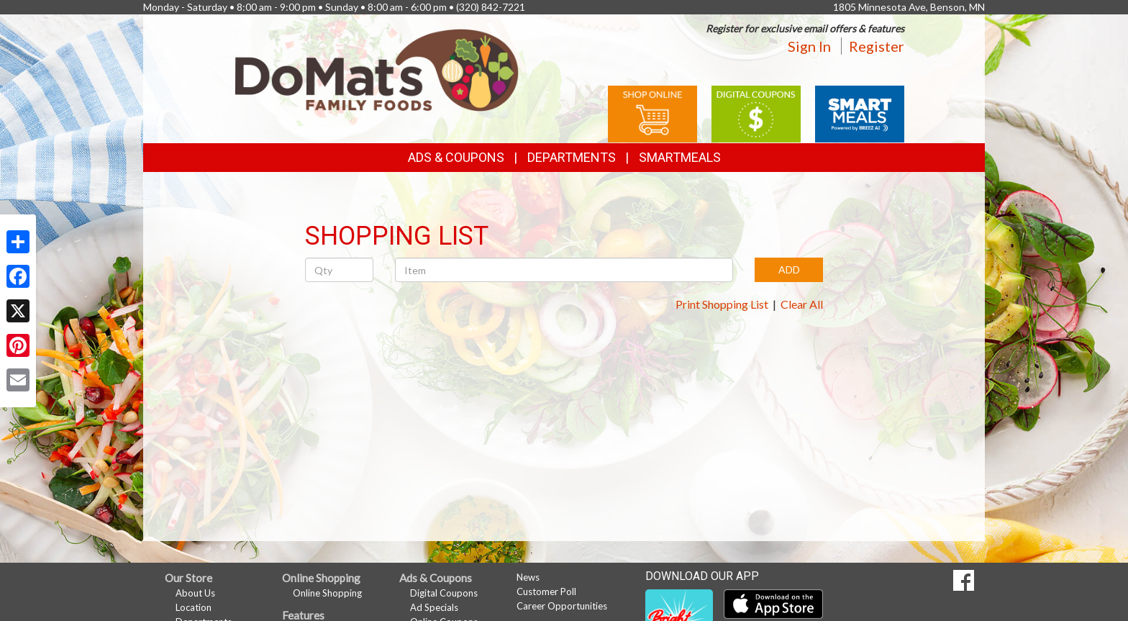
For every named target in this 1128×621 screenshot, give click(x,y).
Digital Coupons (444, 593)
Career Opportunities (562, 606)
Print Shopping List (722, 304)
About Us (195, 593)
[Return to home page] (377, 69)
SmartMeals (680, 157)
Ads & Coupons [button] (456, 157)
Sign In (809, 46)
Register (876, 46)
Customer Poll (546, 591)
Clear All (802, 304)
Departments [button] (571, 157)
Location (194, 607)
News (528, 577)
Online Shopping (327, 593)
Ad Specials (434, 607)
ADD (789, 269)
